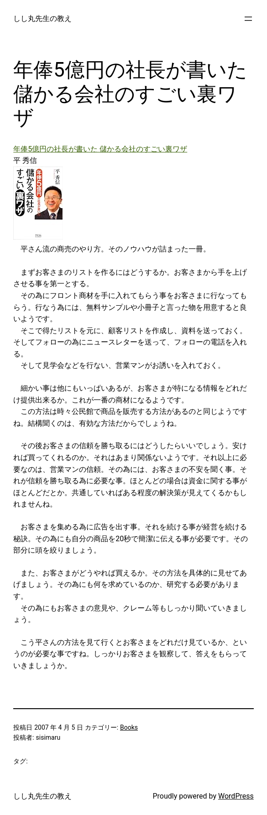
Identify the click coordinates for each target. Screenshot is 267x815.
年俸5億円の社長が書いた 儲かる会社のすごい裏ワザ (100, 149)
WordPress (236, 796)
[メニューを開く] (248, 18)
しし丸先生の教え (42, 18)
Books (129, 727)
